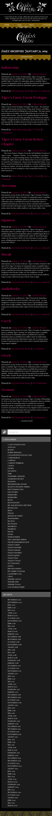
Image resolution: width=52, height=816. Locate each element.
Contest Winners (16, 463)
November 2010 (14, 792)
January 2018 (13, 663)
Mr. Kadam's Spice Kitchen (19, 505)
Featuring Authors (16, 476)
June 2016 (12, 710)
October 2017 (13, 668)
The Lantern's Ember (17, 539)
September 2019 (14, 621)
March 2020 (13, 615)
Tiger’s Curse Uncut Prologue (24, 97)
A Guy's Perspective (17, 444)
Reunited (12, 529)
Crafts (11, 465)
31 (21, 74)
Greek (6, 355)
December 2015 (14, 726)
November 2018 (14, 639)
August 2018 (13, 647)
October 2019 (13, 618)
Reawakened (13, 518)
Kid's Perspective (16, 489)
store (10, 534)
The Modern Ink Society (18, 542)
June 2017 (11, 679)
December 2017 (14, 665)
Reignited (12, 526)
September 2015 (14, 734)
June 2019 (12, 623)
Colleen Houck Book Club (20, 455)
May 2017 (11, 681)
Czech (6, 321)
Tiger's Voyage (14, 560)
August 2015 (13, 737)
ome (6, 25)
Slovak (6, 254)
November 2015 (14, 729)
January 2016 (13, 724)
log (32, 25)
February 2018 (14, 660)
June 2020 (12, 607)
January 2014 (13, 787)
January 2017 (13, 692)
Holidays (12, 481)
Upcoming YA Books (16, 571)
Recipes (11, 521)
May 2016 (11, 713)
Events (11, 468)
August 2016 (13, 705)
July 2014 (11, 771)
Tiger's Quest (14, 555)
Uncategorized (14, 568)
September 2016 (14, 702)
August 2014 (13, 768)
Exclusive (12, 471)
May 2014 (11, 776)
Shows (10, 531)
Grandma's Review (16, 479)
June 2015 (11, 742)
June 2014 (12, 774)
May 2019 (11, 626)
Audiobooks (10, 289)
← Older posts (26, 421)
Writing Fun (13, 582)
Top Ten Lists (14, 563)
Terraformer (14, 537)
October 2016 (13, 700)
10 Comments (40, 383)
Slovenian (8, 186)
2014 (25, 74)
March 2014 (12, 782)
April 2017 (12, 684)
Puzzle (11, 513)
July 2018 (11, 650)
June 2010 (12, 800)
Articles (12, 447)
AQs (19, 25)
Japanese (8, 220)
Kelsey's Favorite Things (19, 487)
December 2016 (14, 694)
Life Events (13, 492)
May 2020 (11, 610)
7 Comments (39, 417)
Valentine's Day (15, 574)
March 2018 (12, 658)
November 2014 (14, 760)
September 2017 (14, 671)
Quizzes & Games (15, 516)
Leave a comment (41, 91)
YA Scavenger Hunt (16, 587)
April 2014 (12, 779)
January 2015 (13, 755)
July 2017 (11, 676)
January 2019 (13, 634)
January (15, 74)
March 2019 (12, 631)
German (7, 390)
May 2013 (11, 789)
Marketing (12, 494)
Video (10, 576)
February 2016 (14, 721)
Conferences (14, 458)
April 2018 (12, 655)
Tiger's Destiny (14, 547)
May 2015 (11, 745)
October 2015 (13, 731)
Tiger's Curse (33, 129)
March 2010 (12, 805)
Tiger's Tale (13, 558)
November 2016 (14, 697)
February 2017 (14, 689)
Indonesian (10, 67)
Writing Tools (14, 584)
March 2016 (12, 718)
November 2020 (14, 599)
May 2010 (11, 803)
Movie (10, 500)
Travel (11, 566)
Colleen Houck (38, 74)
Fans (10, 473)
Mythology (13, 508)
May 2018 (11, 652)
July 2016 (11, 708)
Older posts (26, 57)
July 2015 (11, 739)
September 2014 (14, 766)
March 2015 (12, 750)
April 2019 (12, 629)
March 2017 (12, 687)
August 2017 (13, 673)
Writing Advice (14, 579)
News (10, 510)
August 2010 (13, 797)
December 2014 (14, 758)
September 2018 (14, 644)
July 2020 (11, 605)
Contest (11, 460)
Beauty (11, 450)
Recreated (12, 524)
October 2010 (14, 795)
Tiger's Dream (14, 550)
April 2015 (12, 747)
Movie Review (14, 502)
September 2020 (15, 602)
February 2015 (14, 753)
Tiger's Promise (15, 553)
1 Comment (38, 349)
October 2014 (13, 763)
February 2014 (14, 784)
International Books (21, 91)
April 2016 (12, 716)
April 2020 (12, 613)
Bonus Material (18, 129)
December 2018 (14, 636)
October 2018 (13, 642)
